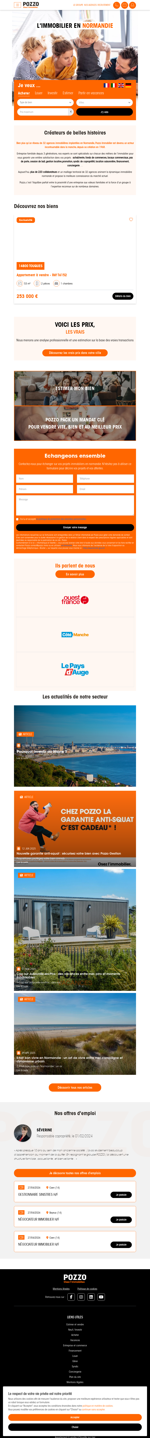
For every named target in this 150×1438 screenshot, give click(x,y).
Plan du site (75, 1377)
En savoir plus (75, 574)
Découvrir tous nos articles (75, 1087)
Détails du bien (123, 296)
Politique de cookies (87, 1288)
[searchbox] (46, 103)
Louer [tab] (38, 93)
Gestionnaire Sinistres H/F (38, 1194)
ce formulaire (66, 545)
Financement (75, 1350)
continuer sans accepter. (93, 1409)
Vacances (75, 1340)
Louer (75, 1356)
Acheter (75, 1335)
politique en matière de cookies (98, 1405)
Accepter (75, 1417)
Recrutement (104, 5)
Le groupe (78, 5)
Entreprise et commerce (75, 1345)
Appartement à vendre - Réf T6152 (42, 275)
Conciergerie (75, 1371)
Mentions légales (61, 1288)
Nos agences (90, 5)
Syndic (75, 1366)
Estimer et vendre (75, 1324)
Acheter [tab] (24, 93)
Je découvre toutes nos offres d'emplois (75, 1173)
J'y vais (104, 112)
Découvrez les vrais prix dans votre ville (75, 353)
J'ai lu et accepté (53, 519)
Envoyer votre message (75, 527)
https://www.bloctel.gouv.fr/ (94, 548)
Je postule (121, 1194)
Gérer (75, 1361)
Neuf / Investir (75, 1329)
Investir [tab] (53, 93)
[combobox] (45, 102)
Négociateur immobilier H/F (38, 1219)
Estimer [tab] (68, 93)
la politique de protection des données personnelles (61, 519)
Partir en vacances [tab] (91, 93)
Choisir (75, 1427)
